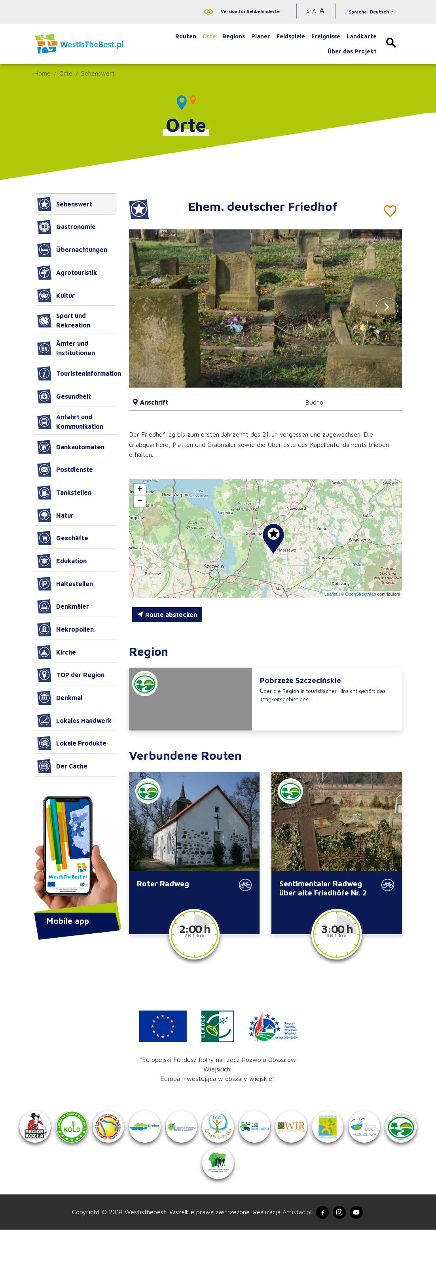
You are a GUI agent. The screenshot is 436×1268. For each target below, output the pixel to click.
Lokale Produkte (71, 743)
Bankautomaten (70, 447)
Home (42, 73)
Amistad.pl (292, 1249)
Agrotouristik (67, 272)
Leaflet (330, 594)
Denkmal (59, 698)
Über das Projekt (352, 51)
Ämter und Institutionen (66, 348)
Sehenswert (98, 73)
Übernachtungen (72, 249)
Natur (55, 515)
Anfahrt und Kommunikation (70, 421)
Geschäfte (62, 538)
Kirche (56, 652)
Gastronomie (66, 227)
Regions (233, 36)
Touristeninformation (77, 373)
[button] (387, 309)
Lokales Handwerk (74, 720)
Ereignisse (325, 36)
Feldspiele (291, 36)
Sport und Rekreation (63, 320)
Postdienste (65, 469)
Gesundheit (64, 396)
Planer (260, 36)
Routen (185, 36)
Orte (209, 36)
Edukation (62, 561)
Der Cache (62, 766)
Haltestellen (65, 584)
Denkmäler (63, 606)
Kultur (56, 295)
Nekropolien (65, 629)
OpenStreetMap (360, 594)
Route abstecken (167, 614)
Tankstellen (64, 492)
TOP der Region (70, 675)
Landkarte (362, 36)
